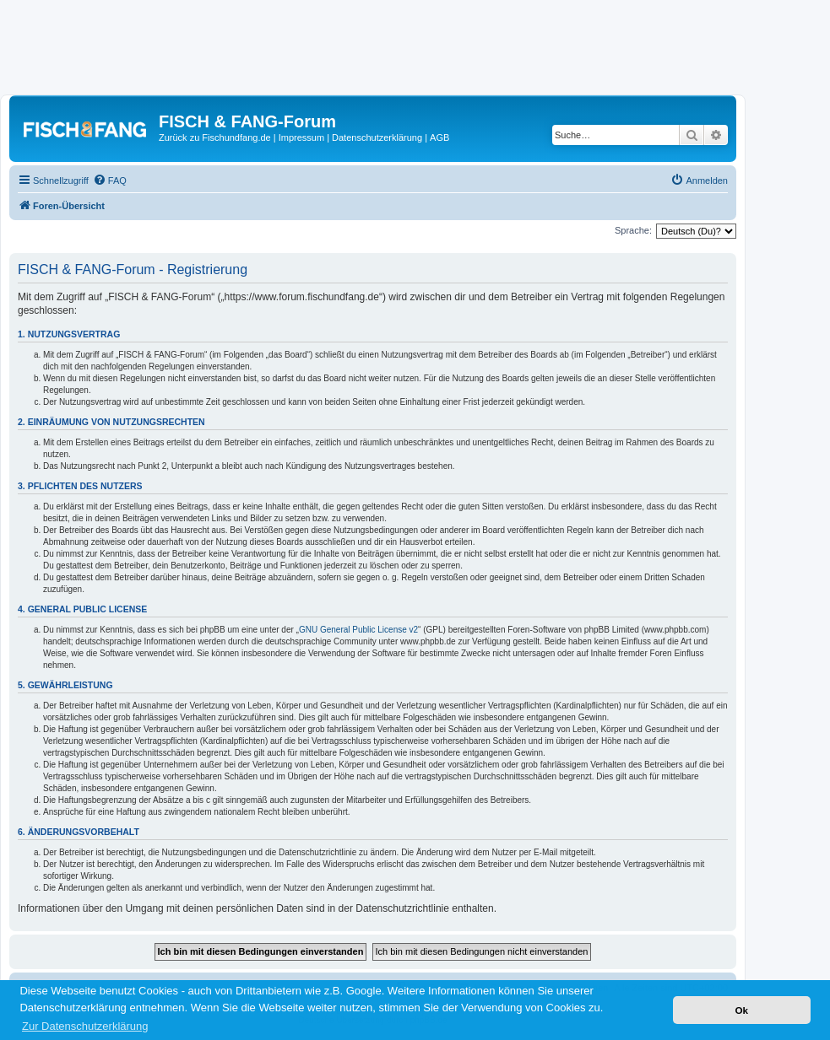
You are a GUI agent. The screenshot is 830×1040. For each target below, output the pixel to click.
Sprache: (633, 230)
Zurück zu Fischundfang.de (215, 137)
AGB (439, 137)
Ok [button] (741, 1010)
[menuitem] (110, 180)
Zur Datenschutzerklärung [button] (85, 1026)
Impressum (301, 137)
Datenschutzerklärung (377, 137)
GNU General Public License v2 (358, 629)
